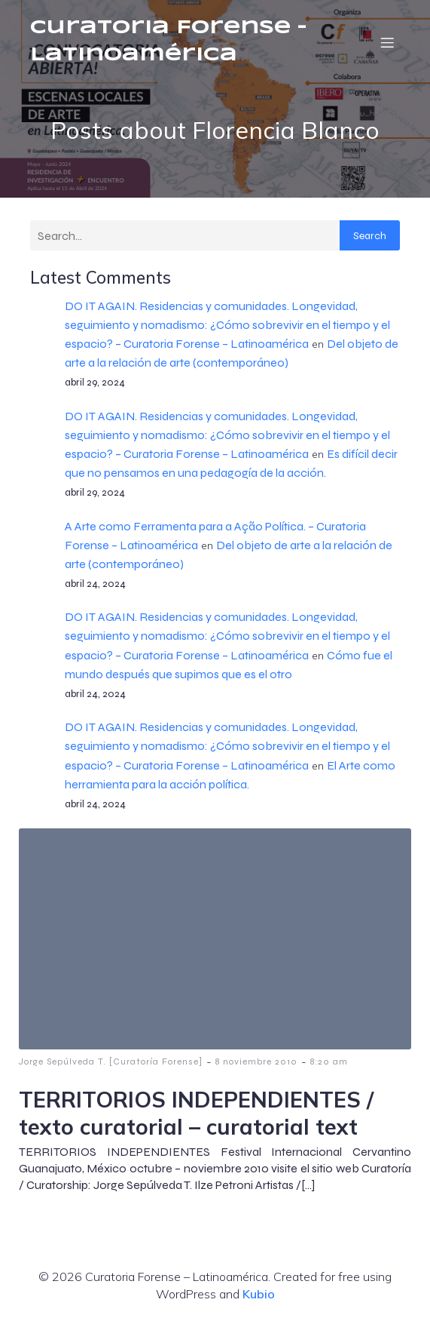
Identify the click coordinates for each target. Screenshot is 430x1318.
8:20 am (329, 1061)
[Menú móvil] (387, 42)
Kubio (258, 1293)
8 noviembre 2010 (256, 1061)
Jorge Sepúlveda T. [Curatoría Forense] (111, 1061)
